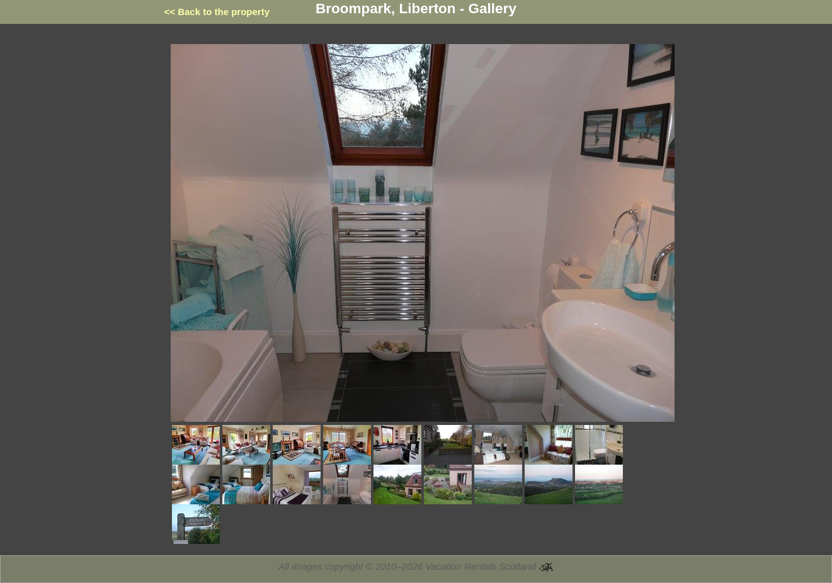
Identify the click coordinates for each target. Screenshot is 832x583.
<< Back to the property (217, 11)
